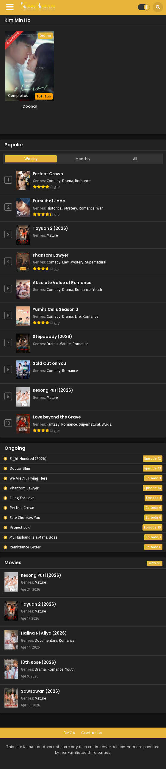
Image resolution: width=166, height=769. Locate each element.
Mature (52, 235)
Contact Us (91, 733)
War (99, 208)
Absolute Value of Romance (62, 283)
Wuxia (107, 424)
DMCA (69, 733)
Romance (83, 181)
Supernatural (95, 262)
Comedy (53, 181)
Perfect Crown (48, 174)
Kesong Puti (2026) (53, 390)
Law (65, 262)
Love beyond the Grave (57, 417)
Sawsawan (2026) (40, 691)
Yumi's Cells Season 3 (55, 309)
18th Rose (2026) (38, 662)
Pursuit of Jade (49, 201)
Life (78, 316)
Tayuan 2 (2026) (50, 228)
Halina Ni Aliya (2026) (44, 633)
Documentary (46, 640)
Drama (67, 181)
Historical (54, 208)
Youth (97, 289)
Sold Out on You (49, 363)
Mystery (70, 208)
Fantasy (53, 424)
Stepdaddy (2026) (52, 336)
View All (155, 563)
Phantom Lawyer (50, 255)
